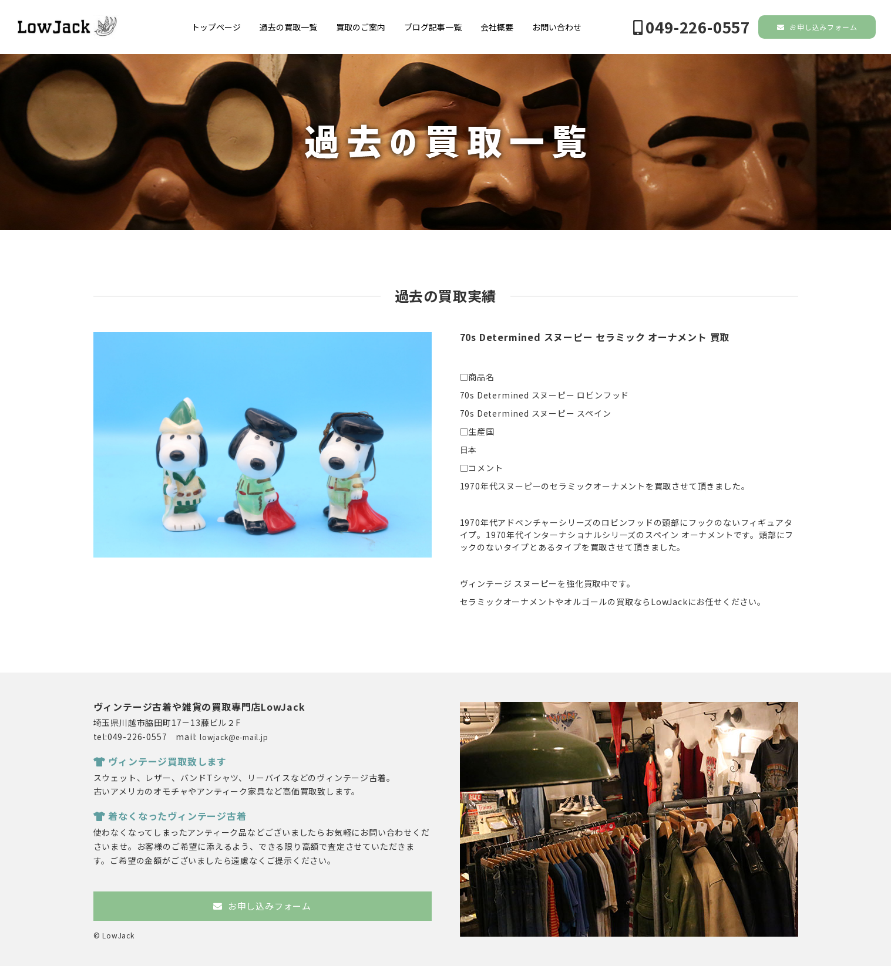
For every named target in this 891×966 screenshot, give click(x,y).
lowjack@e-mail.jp (234, 737)
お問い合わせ (556, 27)
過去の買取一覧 (288, 27)
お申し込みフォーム (817, 27)
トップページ (216, 27)
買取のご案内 (360, 27)
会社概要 (496, 27)
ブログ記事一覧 (433, 27)
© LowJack (114, 935)
